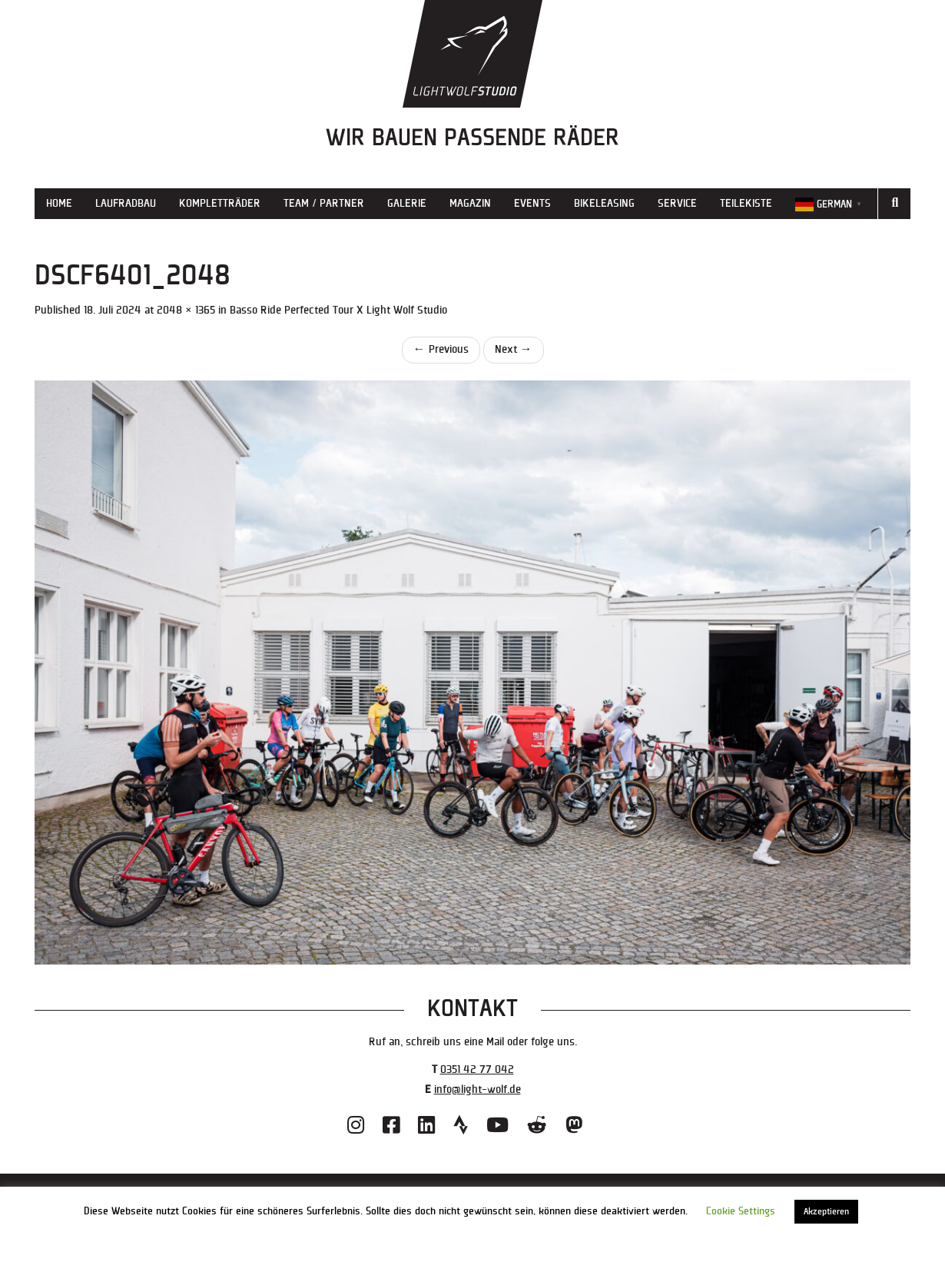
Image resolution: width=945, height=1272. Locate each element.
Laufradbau (125, 203)
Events (532, 203)
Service (677, 203)
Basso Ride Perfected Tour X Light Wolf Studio (338, 310)
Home (59, 203)
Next (513, 349)
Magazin (470, 203)
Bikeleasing (604, 203)
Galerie (406, 203)
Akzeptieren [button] (826, 1212)
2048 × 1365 (186, 310)
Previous (441, 349)
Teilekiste (746, 203)
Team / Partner (324, 203)
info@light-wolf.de (477, 1089)
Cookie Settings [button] (740, 1211)
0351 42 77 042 (477, 1069)
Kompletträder (219, 203)
